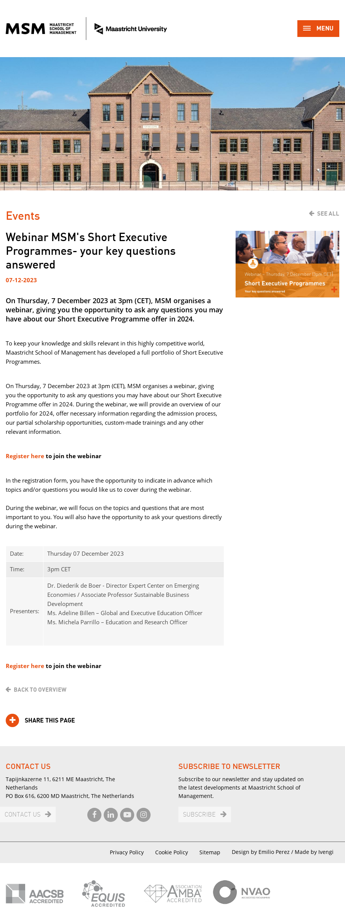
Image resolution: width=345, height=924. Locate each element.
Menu (318, 29)
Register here (26, 456)
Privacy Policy (127, 852)
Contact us (22, 815)
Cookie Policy (171, 852)
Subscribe (199, 815)
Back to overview (40, 690)
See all (328, 214)
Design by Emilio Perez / (263, 851)
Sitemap (209, 852)
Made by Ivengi (314, 851)
